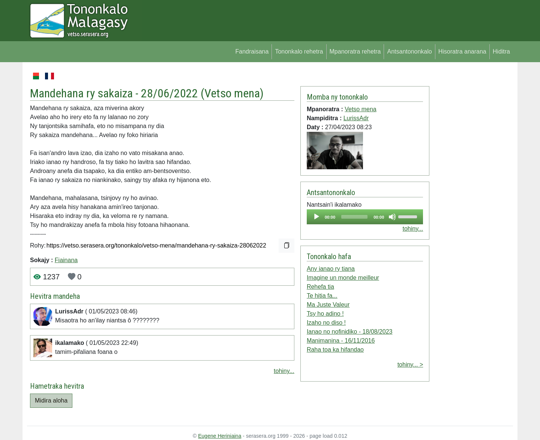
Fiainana (66, 260)
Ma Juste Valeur (328, 304)
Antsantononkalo (409, 51)
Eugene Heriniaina (219, 436)
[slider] (354, 217)
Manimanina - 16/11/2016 (341, 340)
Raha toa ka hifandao (335, 349)
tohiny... (284, 371)
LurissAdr (356, 118)
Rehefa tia (320, 286)
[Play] (316, 217)
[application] (365, 216)
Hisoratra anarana (462, 51)
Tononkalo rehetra (299, 51)
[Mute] (392, 217)
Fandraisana (251, 51)
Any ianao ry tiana (331, 268)
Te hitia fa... (322, 295)
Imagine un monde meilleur (343, 277)
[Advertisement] (471, 183)
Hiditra (501, 51)
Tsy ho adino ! (325, 313)
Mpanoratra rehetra (355, 51)
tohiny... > (410, 364)
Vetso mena (232, 93)
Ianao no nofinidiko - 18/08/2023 (350, 331)
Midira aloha (51, 400)
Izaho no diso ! (326, 322)
